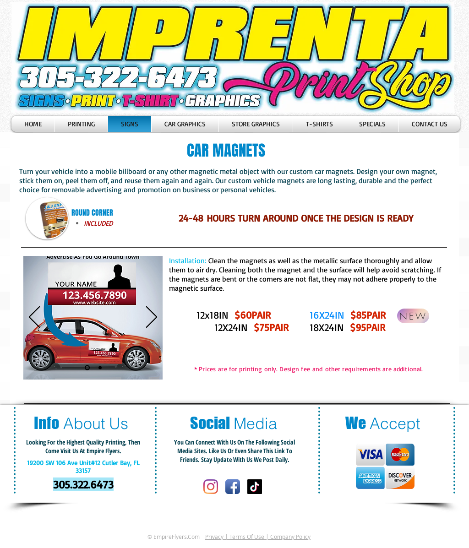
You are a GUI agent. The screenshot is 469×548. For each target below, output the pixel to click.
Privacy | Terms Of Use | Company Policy (258, 536)
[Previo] (34, 317)
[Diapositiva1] (87, 367)
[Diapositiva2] (100, 367)
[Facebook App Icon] (232, 486)
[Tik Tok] (254, 486)
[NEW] (413, 316)
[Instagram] (210, 486)
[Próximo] (151, 317)
